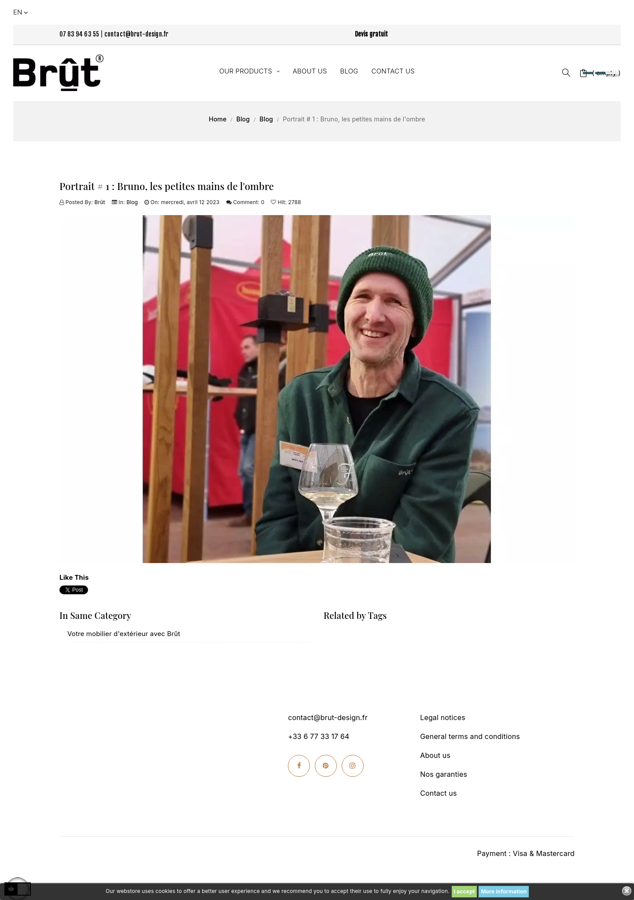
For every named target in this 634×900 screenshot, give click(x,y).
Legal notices (442, 717)
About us (435, 755)
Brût (100, 202)
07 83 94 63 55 (79, 34)
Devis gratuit (371, 34)
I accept (464, 891)
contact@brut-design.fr (136, 34)
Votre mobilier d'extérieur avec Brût (123, 633)
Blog (132, 202)
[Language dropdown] (21, 12)
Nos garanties (443, 774)
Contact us (438, 793)
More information (504, 891)
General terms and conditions (470, 736)
